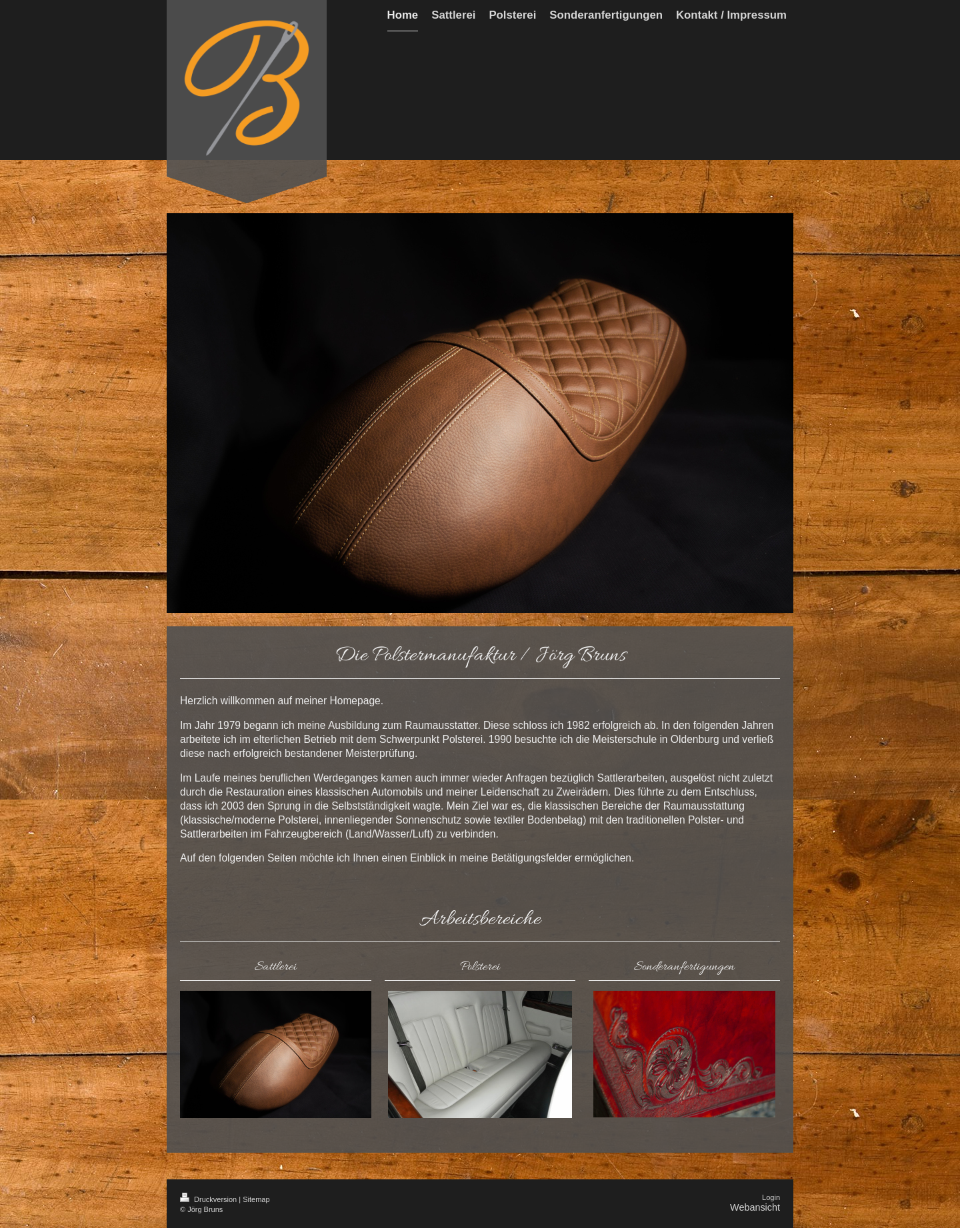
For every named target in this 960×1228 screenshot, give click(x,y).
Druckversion (209, 1199)
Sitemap (256, 1199)
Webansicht (755, 1207)
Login (771, 1197)
